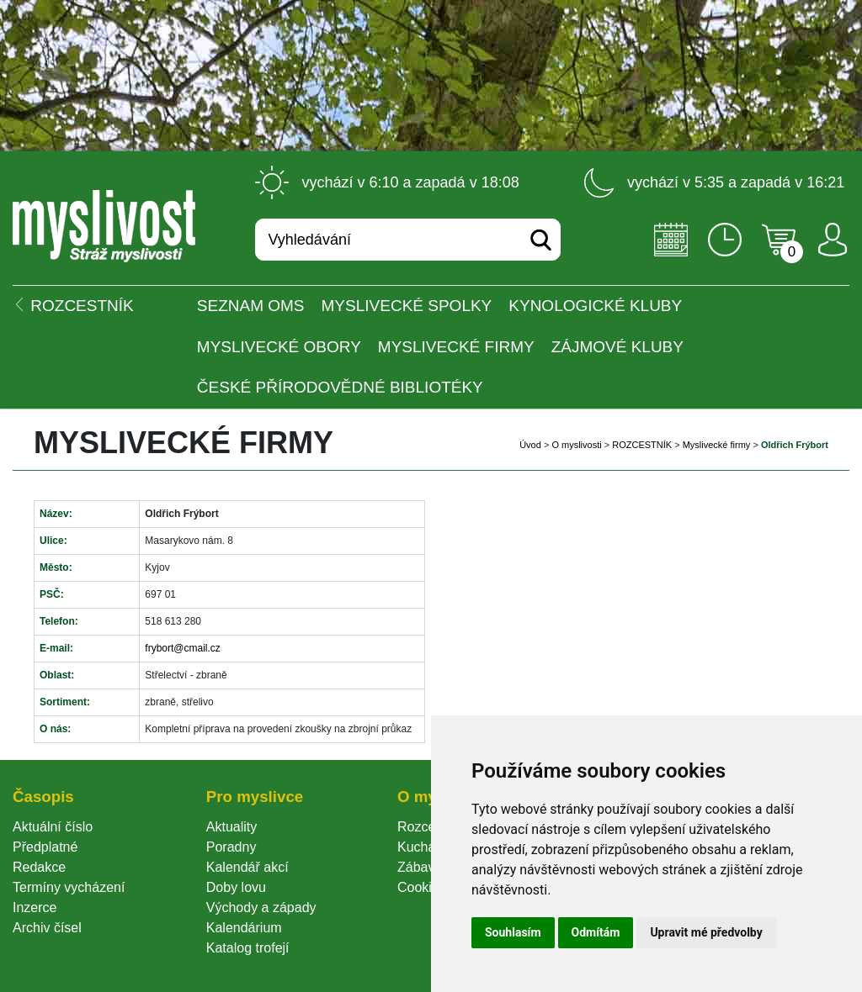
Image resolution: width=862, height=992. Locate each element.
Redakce (39, 867)
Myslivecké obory (279, 347)
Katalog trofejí (248, 948)
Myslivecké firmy (456, 347)
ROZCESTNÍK (642, 445)
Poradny (231, 847)
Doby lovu (236, 887)
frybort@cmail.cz (183, 648)
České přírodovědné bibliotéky (340, 387)
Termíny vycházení (69, 887)
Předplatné (45, 847)
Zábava (419, 867)
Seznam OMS (251, 305)
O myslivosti (576, 445)
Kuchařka (426, 847)
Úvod (530, 445)
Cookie (421, 887)
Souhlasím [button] (513, 932)
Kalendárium (244, 928)
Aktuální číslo (53, 827)
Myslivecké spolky (407, 305)
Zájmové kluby (617, 347)
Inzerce (34, 907)
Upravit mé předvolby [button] (706, 932)
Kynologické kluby (595, 305)
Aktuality (231, 827)
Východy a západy (261, 907)
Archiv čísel (47, 928)
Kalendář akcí (247, 867)
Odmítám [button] (596, 932)
